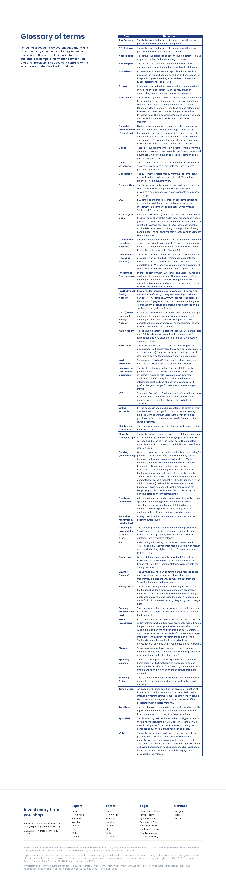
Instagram (179, 811)
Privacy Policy (147, 814)
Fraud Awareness (148, 833)
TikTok (177, 814)
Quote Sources (147, 818)
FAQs (74, 833)
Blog (74, 829)
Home (75, 811)
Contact (76, 836)
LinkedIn (178, 818)
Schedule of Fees (148, 822)
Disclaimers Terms (149, 829)
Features (76, 818)
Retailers (76, 825)
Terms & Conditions (150, 811)
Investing (76, 822)
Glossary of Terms (149, 825)
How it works (78, 814)
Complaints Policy (149, 836)
